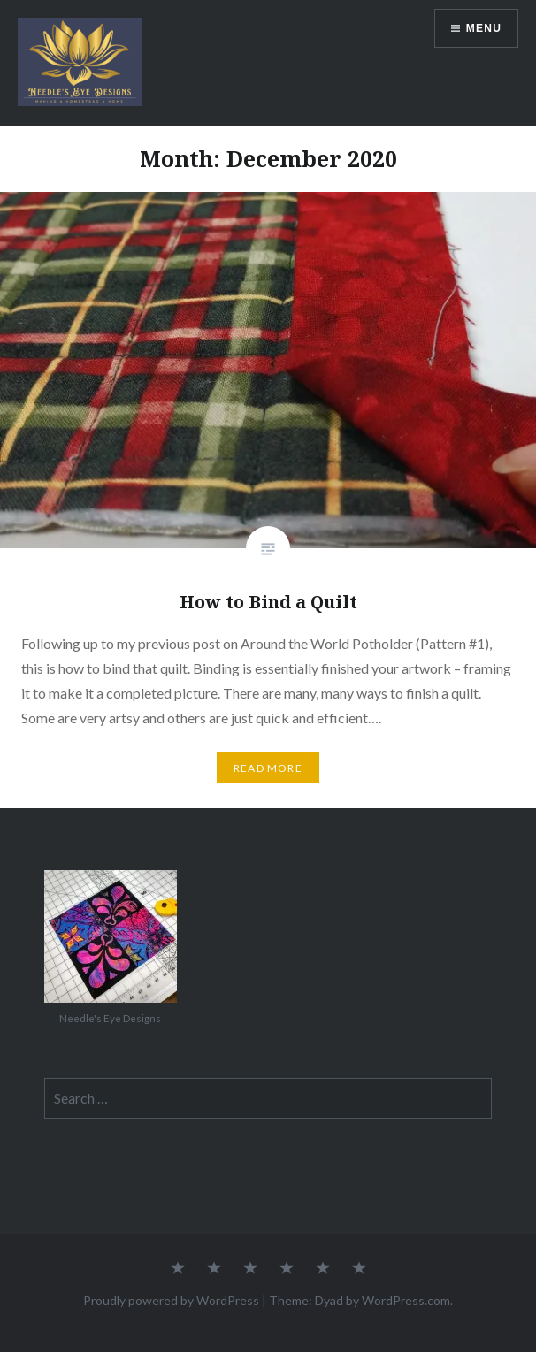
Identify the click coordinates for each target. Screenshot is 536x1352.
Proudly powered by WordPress (171, 1300)
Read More (268, 768)
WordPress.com (406, 1300)
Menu (484, 28)
